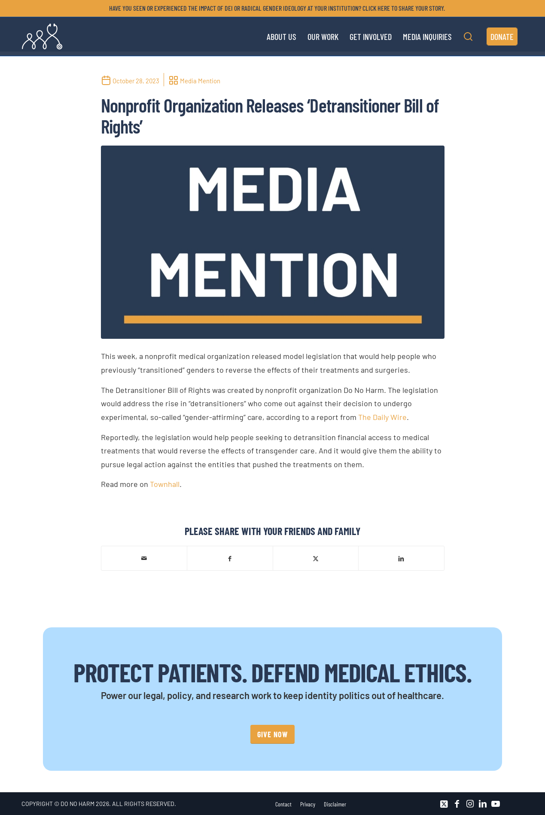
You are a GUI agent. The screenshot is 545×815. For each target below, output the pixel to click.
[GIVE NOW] (272, 734)
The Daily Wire (382, 417)
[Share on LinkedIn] (401, 558)
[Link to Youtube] (495, 803)
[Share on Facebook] (230, 558)
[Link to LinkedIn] (482, 803)
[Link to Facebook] (457, 803)
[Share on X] (316, 558)
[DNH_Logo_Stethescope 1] (42, 36)
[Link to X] (444, 803)
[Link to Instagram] (469, 803)
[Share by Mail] (144, 558)
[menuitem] (275, 8)
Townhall (165, 484)
